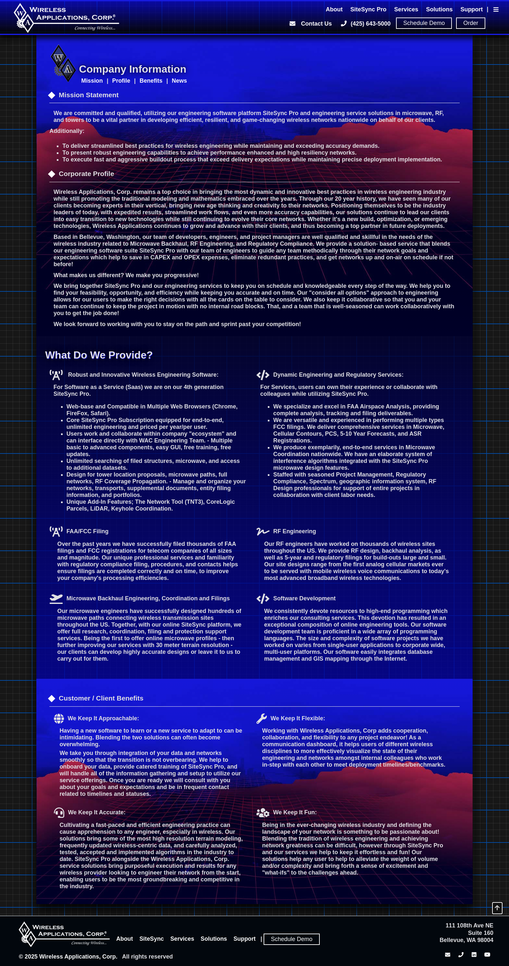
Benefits (151, 80)
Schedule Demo (424, 23)
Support (471, 9)
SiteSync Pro (368, 9)
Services (406, 9)
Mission (92, 80)
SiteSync (151, 939)
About (334, 9)
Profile (121, 80)
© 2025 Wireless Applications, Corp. (68, 956)
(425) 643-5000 (365, 23)
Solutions (439, 9)
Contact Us (310, 23)
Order (470, 23)
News (179, 80)
